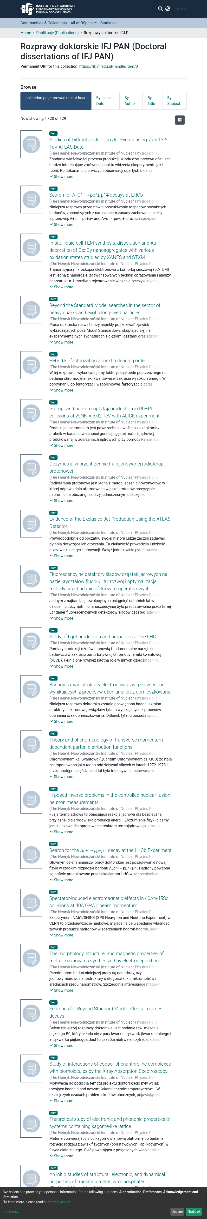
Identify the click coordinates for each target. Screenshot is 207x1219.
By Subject (173, 101)
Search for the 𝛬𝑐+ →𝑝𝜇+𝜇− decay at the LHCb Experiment (110, 850)
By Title (151, 101)
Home (26, 32)
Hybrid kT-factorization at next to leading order (97, 360)
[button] (168, 9)
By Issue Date (103, 101)
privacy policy (59, 1202)
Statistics (108, 23)
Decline (177, 1211)
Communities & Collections (43, 23)
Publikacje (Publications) (57, 32)
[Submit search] (160, 9)
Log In (178, 9)
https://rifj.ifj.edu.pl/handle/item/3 (108, 66)
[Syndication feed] (180, 120)
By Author (130, 101)
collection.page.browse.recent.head (56, 98)
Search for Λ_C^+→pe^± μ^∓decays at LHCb (96, 195)
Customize (11, 1211)
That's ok (194, 1211)
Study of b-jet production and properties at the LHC (102, 637)
